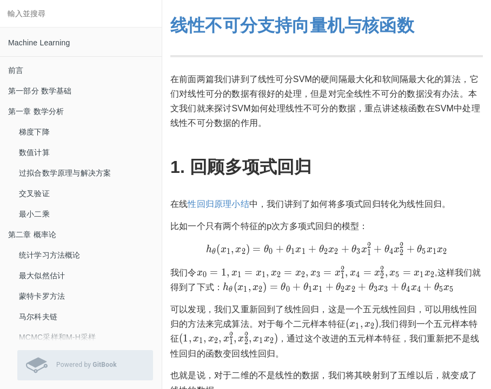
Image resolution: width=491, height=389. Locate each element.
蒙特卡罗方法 (42, 296)
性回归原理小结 (218, 204)
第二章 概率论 (32, 234)
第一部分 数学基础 (40, 90)
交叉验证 (34, 193)
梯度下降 (34, 132)
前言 (15, 70)
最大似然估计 (42, 275)
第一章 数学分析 (36, 111)
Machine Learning (39, 42)
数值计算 (34, 152)
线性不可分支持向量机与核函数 (292, 25)
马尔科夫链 (38, 316)
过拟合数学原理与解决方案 (65, 173)
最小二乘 (34, 214)
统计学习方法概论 (50, 255)
